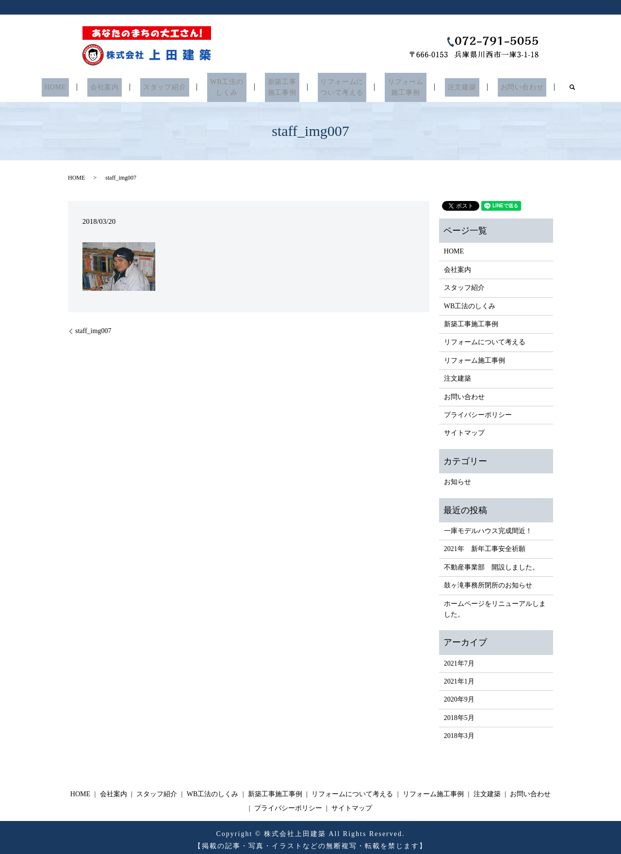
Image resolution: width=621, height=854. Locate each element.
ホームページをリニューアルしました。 (495, 604)
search (552, 85)
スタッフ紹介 (172, 85)
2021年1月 (459, 677)
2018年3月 (459, 731)
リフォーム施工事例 (396, 85)
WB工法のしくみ (230, 85)
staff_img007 (93, 326)
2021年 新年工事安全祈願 (484, 544)
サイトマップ (464, 428)
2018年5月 (459, 713)
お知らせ (457, 477)
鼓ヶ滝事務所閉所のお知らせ (488, 581)
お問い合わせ (504, 85)
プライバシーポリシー (478, 410)
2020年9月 (459, 695)
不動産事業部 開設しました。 (491, 562)
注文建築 (449, 85)
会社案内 (117, 85)
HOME (72, 85)
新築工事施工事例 (282, 85)
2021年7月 (459, 658)
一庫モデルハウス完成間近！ (488, 526)
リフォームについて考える (337, 85)
